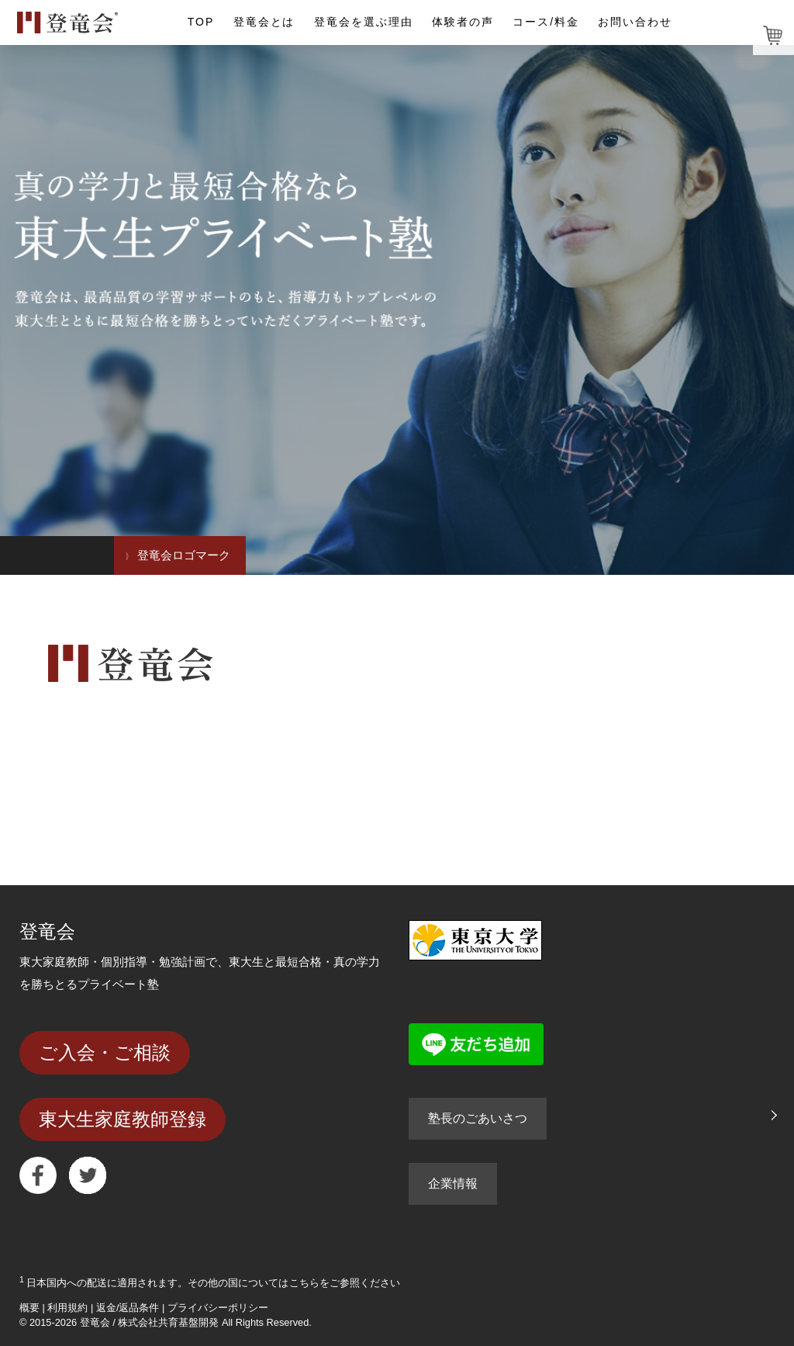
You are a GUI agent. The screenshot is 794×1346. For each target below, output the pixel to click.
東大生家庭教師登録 (122, 1119)
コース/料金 (546, 22)
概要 (29, 1307)
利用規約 (67, 1307)
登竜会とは (264, 22)
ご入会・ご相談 (105, 1052)
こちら (304, 1283)
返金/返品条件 (128, 1307)
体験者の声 (463, 22)
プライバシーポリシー (217, 1307)
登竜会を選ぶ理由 (363, 22)
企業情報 (453, 1183)
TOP (201, 22)
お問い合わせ (635, 22)
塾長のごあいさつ (477, 1118)
